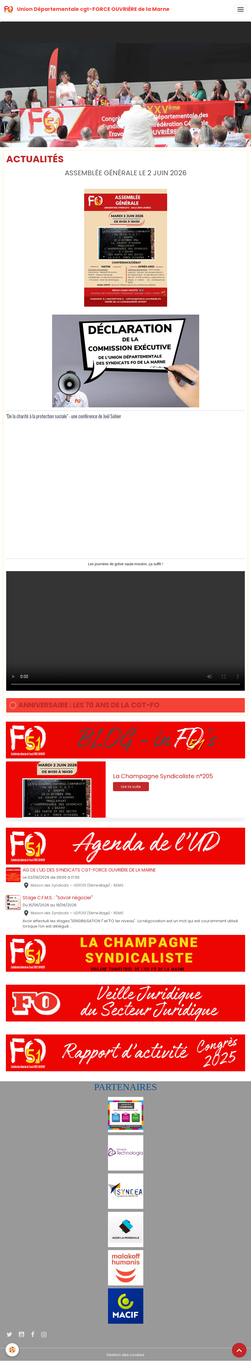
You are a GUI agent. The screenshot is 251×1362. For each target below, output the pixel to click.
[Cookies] (12, 1349)
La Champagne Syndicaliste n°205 (163, 776)
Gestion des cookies (125, 1354)
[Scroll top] (239, 1350)
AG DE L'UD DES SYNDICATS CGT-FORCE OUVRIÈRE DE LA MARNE (89, 870)
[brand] (88, 9)
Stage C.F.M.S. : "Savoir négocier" (58, 898)
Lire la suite (131, 786)
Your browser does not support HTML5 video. (125, 631)
